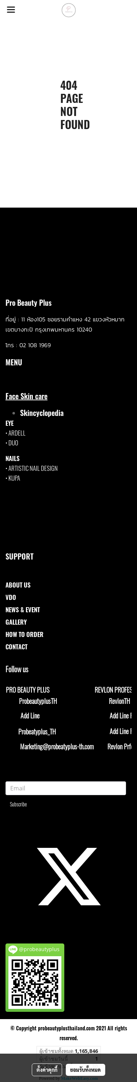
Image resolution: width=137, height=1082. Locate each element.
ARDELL (17, 432)
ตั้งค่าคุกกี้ (47, 1069)
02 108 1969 (35, 345)
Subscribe (18, 804)
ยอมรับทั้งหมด (85, 1069)
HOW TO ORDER (24, 634)
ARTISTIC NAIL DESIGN (33, 468)
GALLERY (16, 621)
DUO (13, 442)
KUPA (14, 477)
